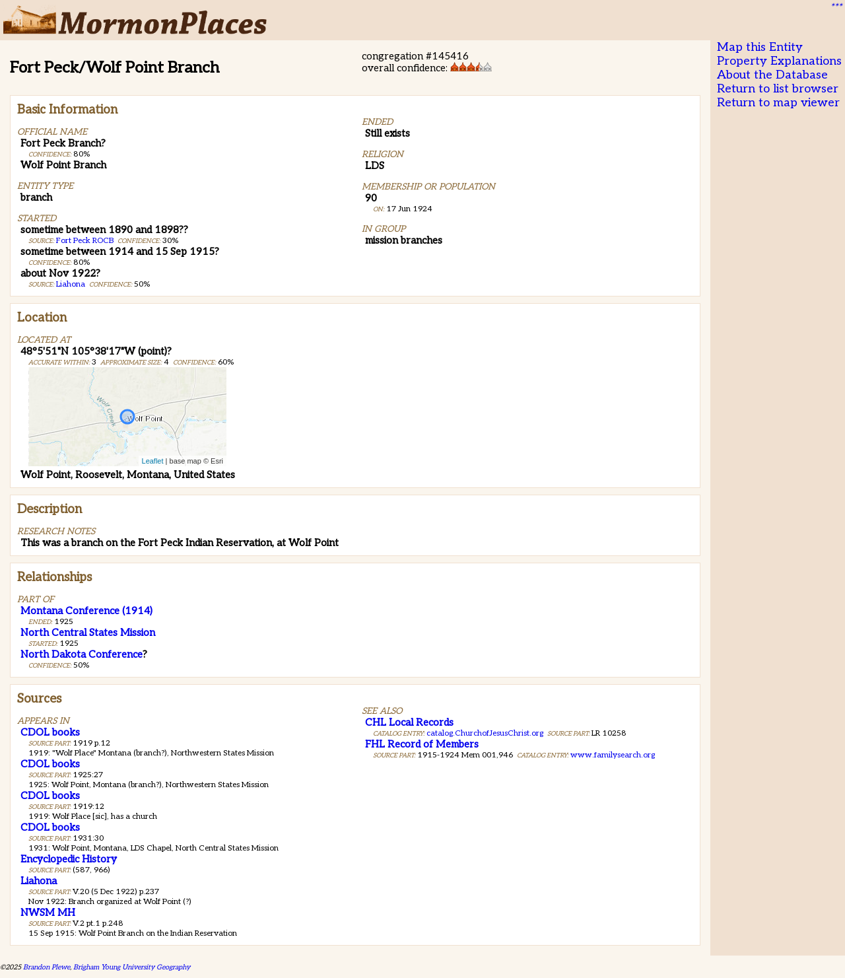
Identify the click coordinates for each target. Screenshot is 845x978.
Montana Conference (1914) (86, 611)
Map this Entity (760, 47)
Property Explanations (779, 61)
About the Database (772, 75)
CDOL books (50, 732)
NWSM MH (47, 913)
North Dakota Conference (81, 654)
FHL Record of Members (422, 744)
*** (836, 7)
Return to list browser (777, 89)
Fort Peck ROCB (85, 241)
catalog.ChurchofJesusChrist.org (484, 733)
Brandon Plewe (46, 967)
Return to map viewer (778, 103)
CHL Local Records (409, 722)
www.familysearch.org (612, 755)
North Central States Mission (87, 633)
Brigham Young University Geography (131, 967)
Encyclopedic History (68, 859)
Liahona (70, 284)
